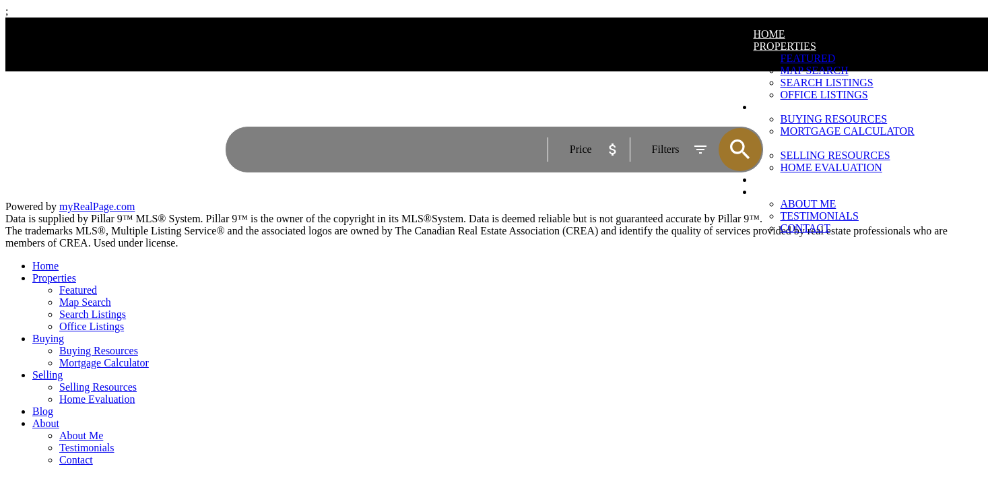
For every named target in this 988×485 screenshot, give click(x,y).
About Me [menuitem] (808, 203)
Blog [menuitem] (42, 411)
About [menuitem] (45, 423)
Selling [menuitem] (47, 375)
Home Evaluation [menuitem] (97, 399)
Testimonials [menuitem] (820, 216)
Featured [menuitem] (808, 58)
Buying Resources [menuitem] (98, 350)
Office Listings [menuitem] (91, 326)
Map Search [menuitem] (815, 70)
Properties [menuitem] (785, 46)
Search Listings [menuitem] (92, 314)
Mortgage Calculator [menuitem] (104, 362)
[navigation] (494, 363)
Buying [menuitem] (48, 338)
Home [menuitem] (769, 34)
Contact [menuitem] (805, 228)
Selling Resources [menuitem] (98, 387)
